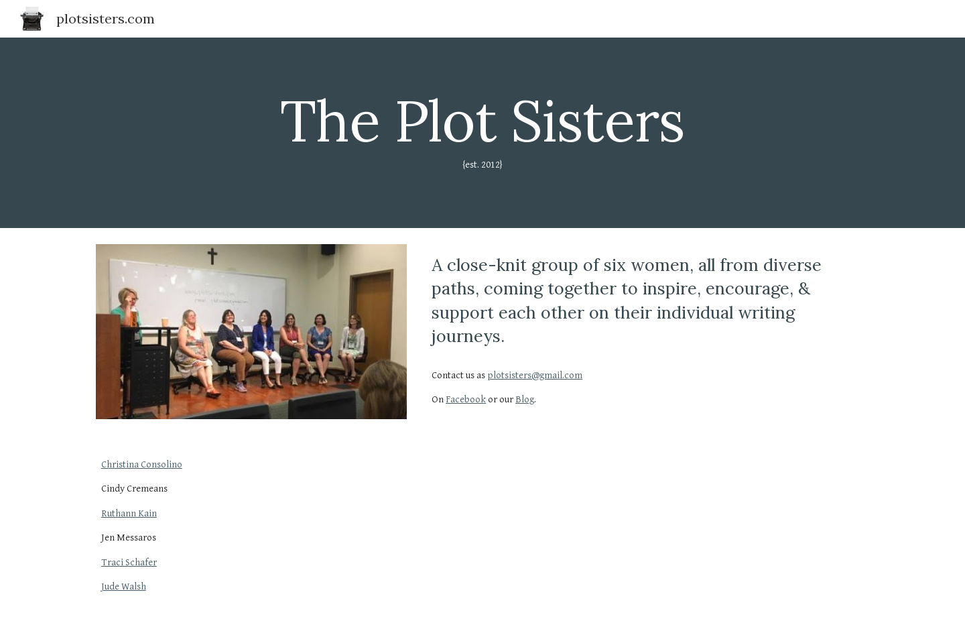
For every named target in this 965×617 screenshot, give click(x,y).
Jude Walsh (123, 586)
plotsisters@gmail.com (534, 375)
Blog (524, 399)
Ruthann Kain (129, 513)
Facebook (466, 399)
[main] (482, 133)
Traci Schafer (129, 562)
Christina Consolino (141, 464)
